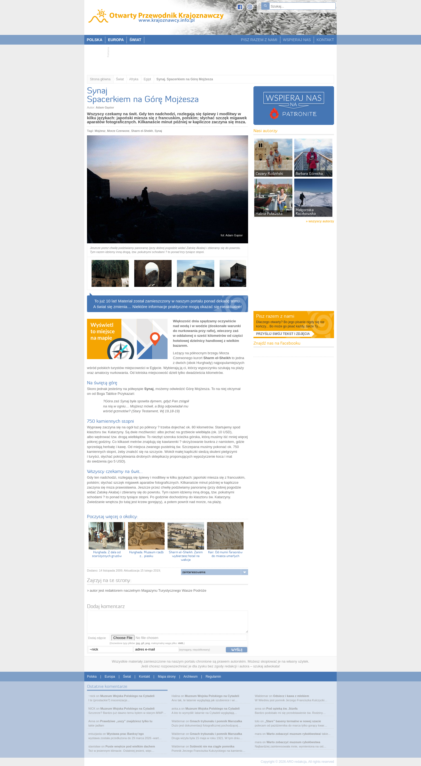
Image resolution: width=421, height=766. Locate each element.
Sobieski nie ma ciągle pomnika (212, 746)
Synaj (158, 130)
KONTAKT (325, 40)
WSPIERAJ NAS (297, 40)
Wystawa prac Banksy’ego (125, 733)
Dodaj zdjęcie (97, 637)
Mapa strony (167, 676)
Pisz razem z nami (275, 316)
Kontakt (144, 676)
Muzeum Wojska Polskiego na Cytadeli (127, 696)
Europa (110, 676)
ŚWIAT (135, 40)
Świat (120, 79)
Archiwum (190, 676)
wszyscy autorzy (321, 221)
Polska (92, 676)
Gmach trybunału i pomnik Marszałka (216, 721)
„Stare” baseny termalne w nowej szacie (292, 721)
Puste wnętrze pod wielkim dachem (130, 746)
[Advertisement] (208, 58)
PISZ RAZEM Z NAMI (259, 40)
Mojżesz (100, 130)
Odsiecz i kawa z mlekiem (291, 696)
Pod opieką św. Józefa (281, 708)
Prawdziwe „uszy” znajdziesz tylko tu (126, 721)
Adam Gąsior (105, 107)
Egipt (147, 79)
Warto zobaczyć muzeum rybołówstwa (293, 733)
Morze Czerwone (118, 130)
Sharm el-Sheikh (142, 130)
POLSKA (94, 40)
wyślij (236, 650)
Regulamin (213, 676)
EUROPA (116, 40)
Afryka (133, 79)
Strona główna (100, 79)
